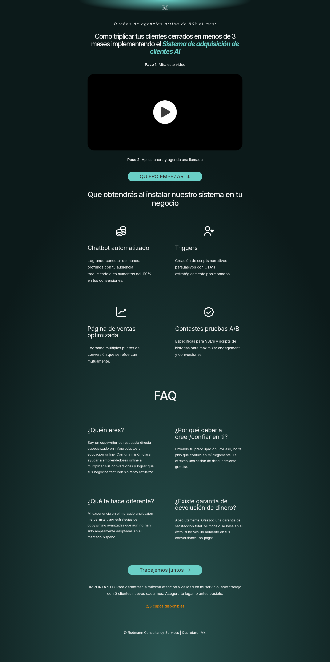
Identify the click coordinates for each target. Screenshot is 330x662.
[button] (165, 112)
